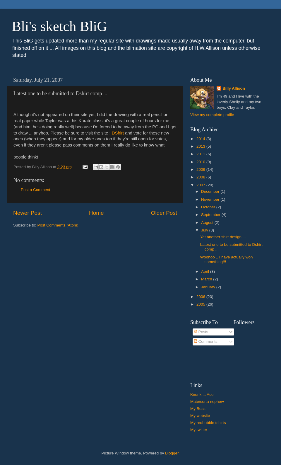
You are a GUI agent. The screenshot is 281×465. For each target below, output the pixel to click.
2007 (201, 185)
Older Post (164, 213)
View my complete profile (212, 115)
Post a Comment (35, 190)
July (205, 230)
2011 (201, 154)
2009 (201, 169)
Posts (201, 332)
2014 (201, 139)
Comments (205, 341)
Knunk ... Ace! (202, 394)
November (210, 199)
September (211, 214)
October (208, 207)
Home (96, 213)
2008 (201, 177)
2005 (201, 304)
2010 (201, 162)
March (207, 279)
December (210, 191)
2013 (201, 146)
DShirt (118, 133)
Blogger (172, 453)
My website (200, 415)
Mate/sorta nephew (207, 401)
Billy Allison (233, 88)
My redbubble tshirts (208, 422)
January (208, 287)
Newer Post (27, 213)
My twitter (198, 429)
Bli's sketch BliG (59, 26)
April (205, 271)
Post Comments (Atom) (57, 225)
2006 (201, 296)
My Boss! (198, 408)
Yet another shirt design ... (223, 237)
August (208, 222)
